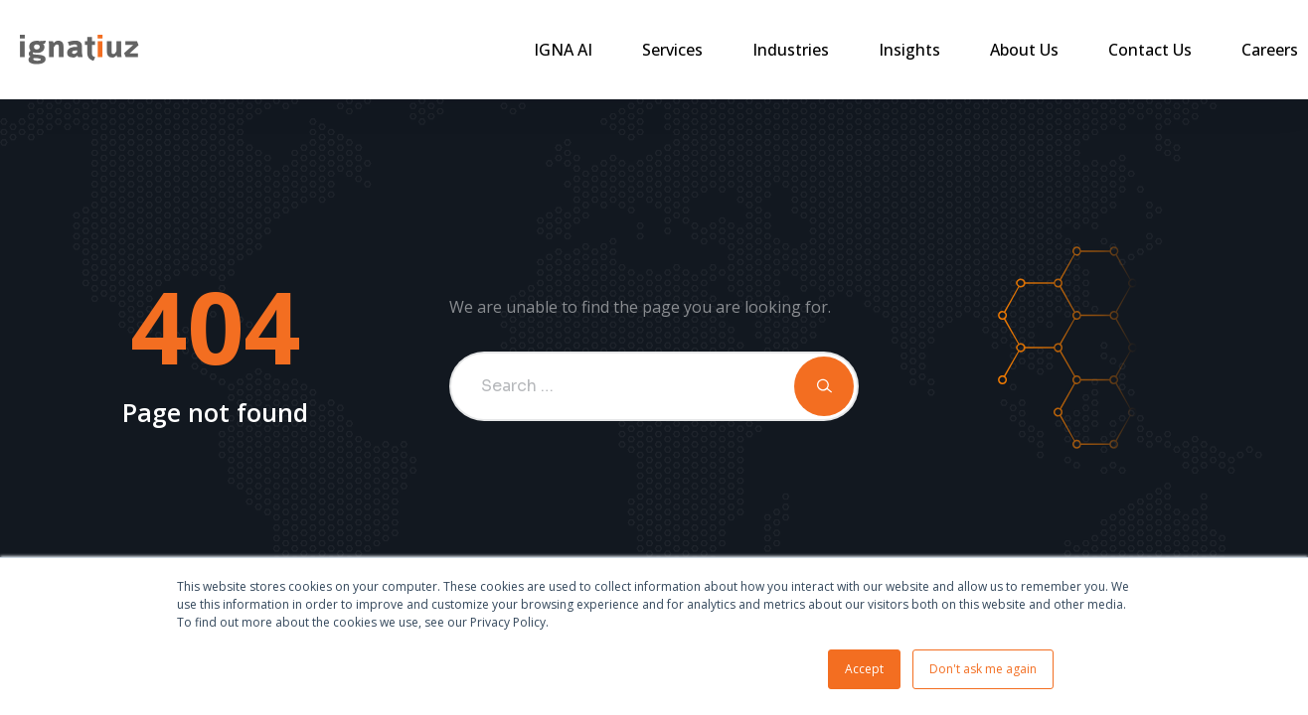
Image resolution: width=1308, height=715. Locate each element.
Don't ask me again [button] (983, 668)
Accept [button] (864, 668)
